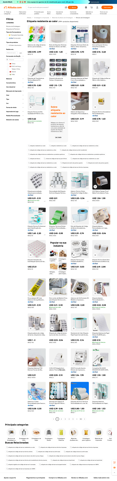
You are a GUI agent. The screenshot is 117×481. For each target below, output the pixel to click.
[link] (114, 462)
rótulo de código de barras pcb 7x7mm (55, 158)
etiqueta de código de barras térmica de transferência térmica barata (26, 460)
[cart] (91, 7)
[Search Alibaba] (45, 7)
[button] (66, 7)
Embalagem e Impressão (41, 17)
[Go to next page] (84, 419)
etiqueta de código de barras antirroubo (48, 451)
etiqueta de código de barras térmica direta (19, 451)
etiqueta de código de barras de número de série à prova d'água (24, 456)
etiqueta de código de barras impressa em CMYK (84, 464)
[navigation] (15, 219)
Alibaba (29, 17)
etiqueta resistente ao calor (37, 146)
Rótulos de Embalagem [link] (83, 17)
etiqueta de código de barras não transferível (73, 150)
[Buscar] (73, 7)
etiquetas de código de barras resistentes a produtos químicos (46, 154)
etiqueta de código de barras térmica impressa (74, 167)
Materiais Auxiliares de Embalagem (62, 17)
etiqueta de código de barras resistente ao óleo (84, 146)
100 (81, 419)
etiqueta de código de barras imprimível (63, 460)
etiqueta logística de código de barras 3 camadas (20, 464)
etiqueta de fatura (34, 158)
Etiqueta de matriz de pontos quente (71, 163)
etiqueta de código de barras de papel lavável (52, 464)
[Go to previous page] (53, 419)
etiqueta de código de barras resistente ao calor (85, 158)
